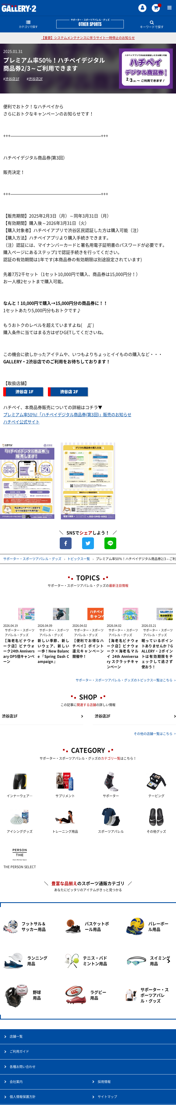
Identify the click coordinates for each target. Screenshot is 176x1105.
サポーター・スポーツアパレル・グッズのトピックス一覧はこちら (124, 676)
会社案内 (16, 1090)
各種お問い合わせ (23, 1075)
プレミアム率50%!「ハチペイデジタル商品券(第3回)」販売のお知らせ (71, 415)
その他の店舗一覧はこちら (153, 731)
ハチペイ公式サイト (22, 422)
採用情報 (104, 1090)
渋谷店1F (13, 79)
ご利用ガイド (19, 1060)
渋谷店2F (38, 79)
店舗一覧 (16, 1045)
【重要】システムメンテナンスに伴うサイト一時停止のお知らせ (88, 37)
